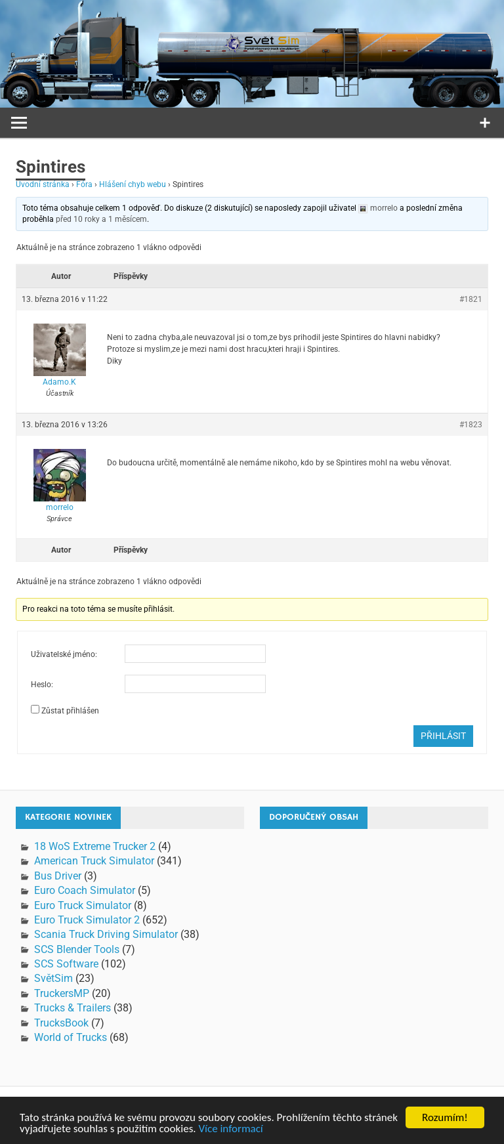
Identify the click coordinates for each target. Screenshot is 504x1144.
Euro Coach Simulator (84, 890)
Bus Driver (57, 876)
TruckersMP (61, 993)
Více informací (230, 1129)
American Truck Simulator (94, 861)
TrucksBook (61, 1023)
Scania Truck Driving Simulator (106, 934)
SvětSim (53, 978)
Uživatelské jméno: (64, 654)
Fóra (84, 184)
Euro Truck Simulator (82, 905)
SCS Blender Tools (76, 949)
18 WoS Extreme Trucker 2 (95, 846)
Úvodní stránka (43, 184)
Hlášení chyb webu (132, 184)
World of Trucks (70, 1037)
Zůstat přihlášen (70, 710)
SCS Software (66, 964)
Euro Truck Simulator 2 (87, 920)
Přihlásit (443, 736)
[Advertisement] (377, 951)
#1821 (470, 299)
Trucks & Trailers (72, 1008)
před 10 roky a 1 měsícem (101, 219)
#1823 (470, 424)
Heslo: (42, 684)
